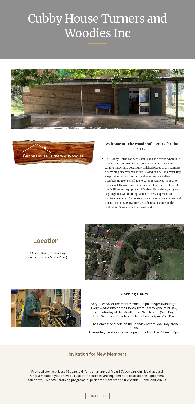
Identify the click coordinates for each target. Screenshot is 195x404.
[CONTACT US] (97, 396)
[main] (97, 29)
